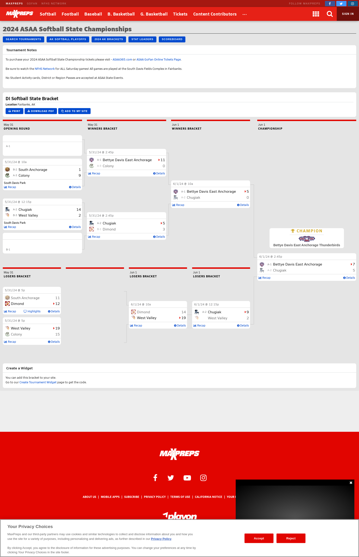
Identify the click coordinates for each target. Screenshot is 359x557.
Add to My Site (74, 111)
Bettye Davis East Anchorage (297, 264)
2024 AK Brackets (109, 39)
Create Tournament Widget (38, 382)
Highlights (32, 311)
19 (57, 328)
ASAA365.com (122, 59)
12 (57, 303)
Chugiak (279, 270)
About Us (89, 497)
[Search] (330, 14)
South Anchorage (33, 169)
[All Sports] (245, 14)
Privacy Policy (155, 497)
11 (162, 159)
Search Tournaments (23, 39)
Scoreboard (172, 39)
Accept (259, 538)
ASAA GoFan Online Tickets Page (159, 59)
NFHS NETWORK (54, 3)
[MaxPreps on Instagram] (353, 3)
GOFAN (32, 3)
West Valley (28, 215)
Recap (264, 277)
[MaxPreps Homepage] (179, 454)
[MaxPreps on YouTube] (187, 477)
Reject (290, 538)
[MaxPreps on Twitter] (341, 3)
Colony (24, 175)
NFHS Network (45, 69)
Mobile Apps (110, 497)
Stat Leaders (142, 39)
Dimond (109, 229)
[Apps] (316, 14)
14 (78, 209)
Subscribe (131, 497)
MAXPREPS (14, 3)
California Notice (208, 497)
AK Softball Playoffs (68, 39)
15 (57, 334)
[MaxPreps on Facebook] (330, 3)
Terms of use (180, 497)
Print (14, 111)
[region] (179, 538)
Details (349, 277)
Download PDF (41, 111)
